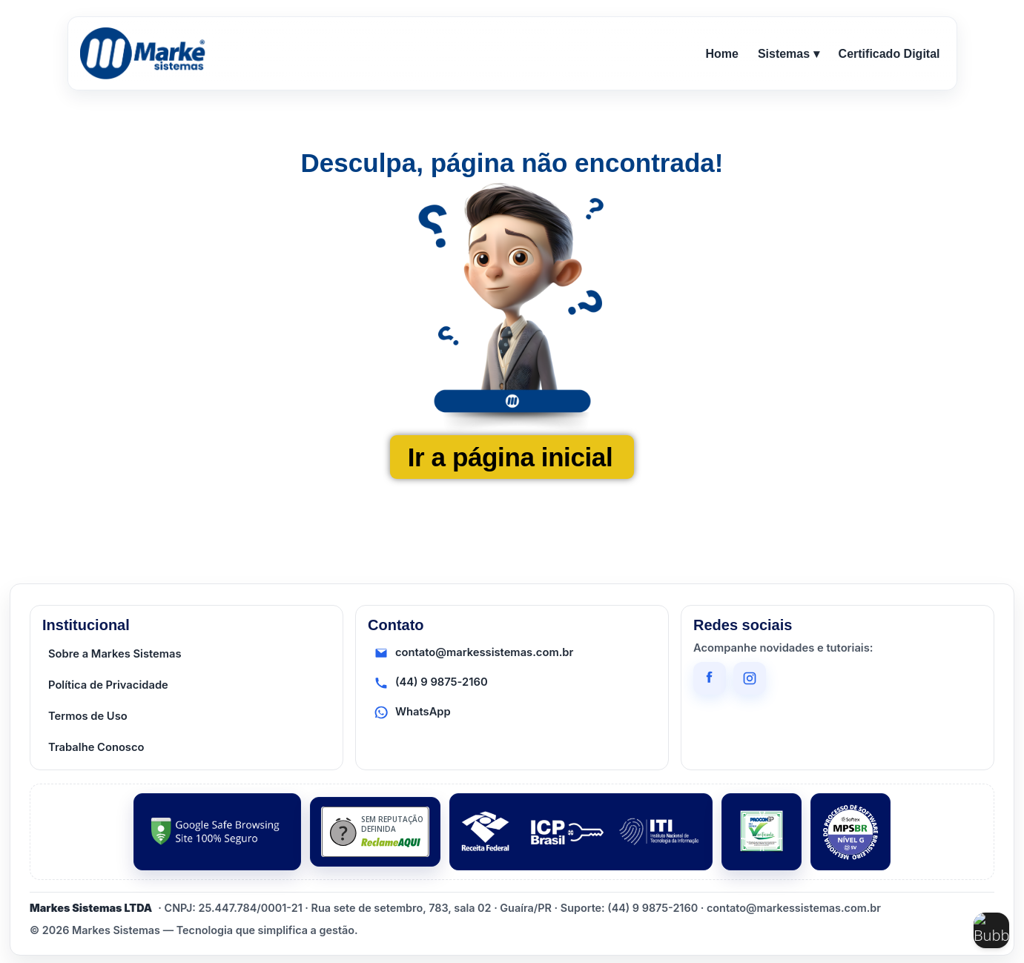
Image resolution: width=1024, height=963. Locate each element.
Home (721, 53)
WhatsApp (412, 712)
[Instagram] (749, 678)
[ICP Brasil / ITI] (581, 831)
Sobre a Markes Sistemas (115, 654)
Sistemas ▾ (788, 53)
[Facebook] (709, 678)
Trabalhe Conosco (96, 747)
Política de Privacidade (108, 685)
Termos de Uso (88, 716)
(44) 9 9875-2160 (431, 682)
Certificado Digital (889, 53)
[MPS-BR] (850, 831)
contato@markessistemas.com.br (473, 653)
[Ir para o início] (145, 53)
